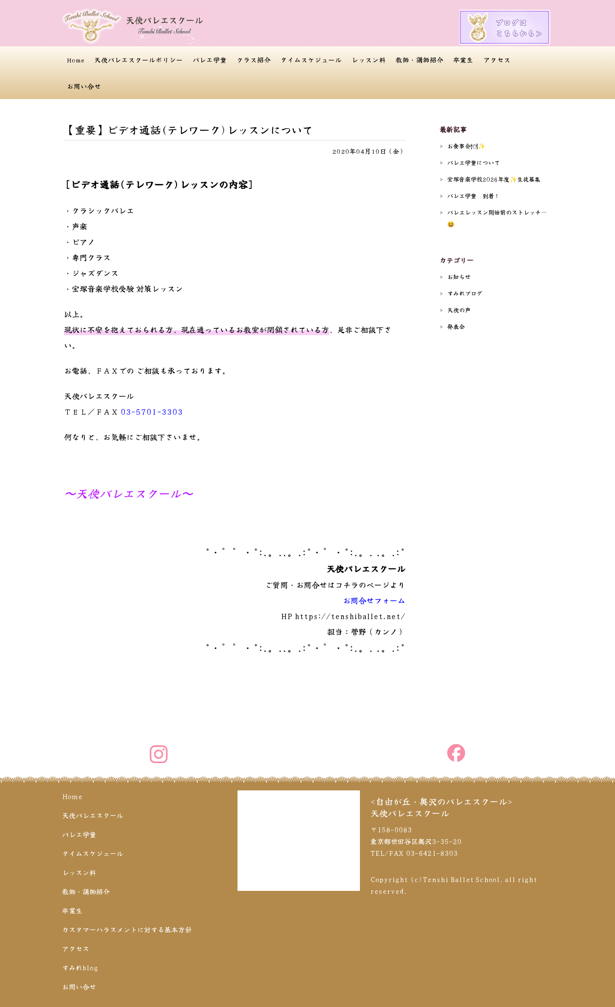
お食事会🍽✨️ (466, 145)
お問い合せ (84, 86)
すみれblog (80, 967)
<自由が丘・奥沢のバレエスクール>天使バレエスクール (441, 807)
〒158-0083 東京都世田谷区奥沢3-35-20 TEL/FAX (415, 841)
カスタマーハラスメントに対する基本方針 (127, 929)
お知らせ (459, 276)
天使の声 (459, 309)
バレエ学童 (210, 59)
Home (75, 59)
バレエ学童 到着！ (473, 195)
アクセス (497, 59)
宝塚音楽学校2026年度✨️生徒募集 (493, 179)
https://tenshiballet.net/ (350, 616)
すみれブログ (464, 293)
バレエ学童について (473, 162)
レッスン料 (369, 59)
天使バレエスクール (92, 815)
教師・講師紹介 (419, 59)
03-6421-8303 (431, 853)
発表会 (456, 326)
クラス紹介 (254, 59)
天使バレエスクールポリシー (138, 59)
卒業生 (463, 59)
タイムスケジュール (311, 59)
